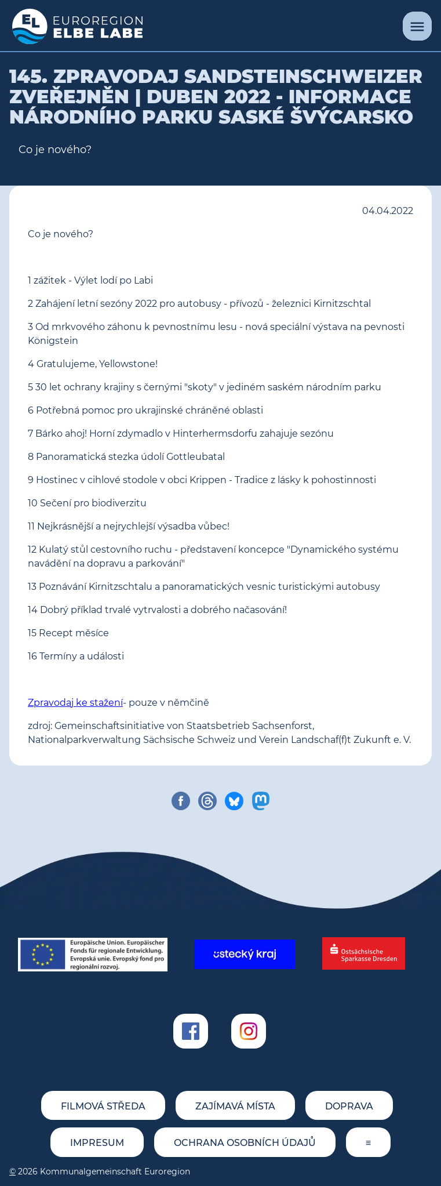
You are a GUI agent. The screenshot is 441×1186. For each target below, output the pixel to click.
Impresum (97, 1142)
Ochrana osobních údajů (245, 1142)
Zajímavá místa (235, 1106)
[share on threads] (207, 801)
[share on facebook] (181, 801)
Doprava (349, 1106)
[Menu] (417, 26)
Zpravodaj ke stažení (75, 702)
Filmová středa (103, 1106)
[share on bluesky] (234, 801)
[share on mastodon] (261, 801)
